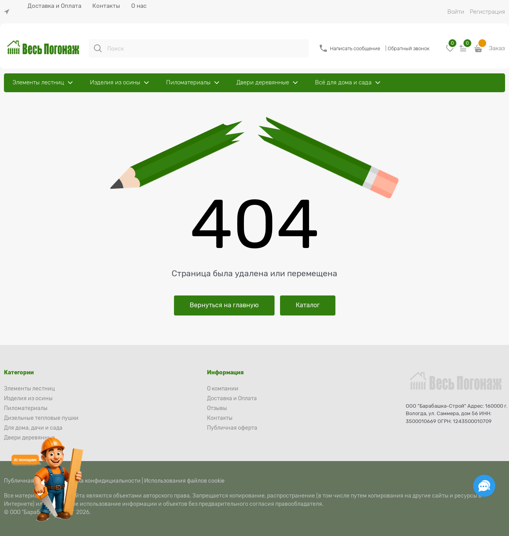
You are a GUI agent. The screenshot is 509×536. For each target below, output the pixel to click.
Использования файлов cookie (184, 481)
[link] (8, 12)
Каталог (308, 305)
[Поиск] (98, 48)
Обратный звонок (409, 48)
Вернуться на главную (224, 305)
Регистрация (487, 12)
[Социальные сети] (484, 486)
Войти (455, 12)
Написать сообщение (355, 48)
